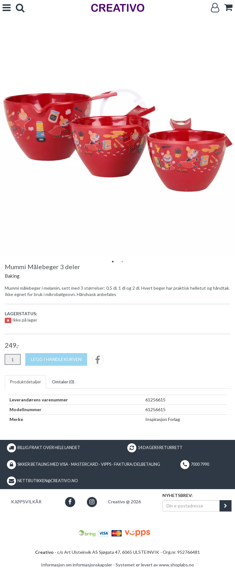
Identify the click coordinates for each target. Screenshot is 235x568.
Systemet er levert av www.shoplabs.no (155, 564)
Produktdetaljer (25, 381)
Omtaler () (63, 381)
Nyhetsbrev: (177, 495)
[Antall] (13, 359)
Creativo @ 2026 (124, 501)
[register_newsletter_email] (226, 506)
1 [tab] (113, 261)
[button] (70, 502)
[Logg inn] (215, 7)
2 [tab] (122, 261)
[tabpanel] (117, 139)
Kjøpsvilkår (26, 501)
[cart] (228, 7)
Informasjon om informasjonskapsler (76, 564)
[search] (20, 7)
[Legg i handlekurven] (56, 359)
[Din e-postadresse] (191, 506)
